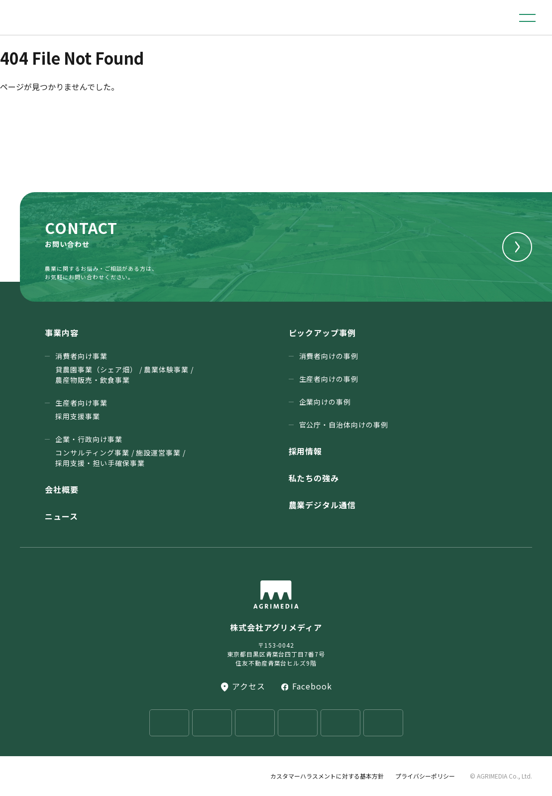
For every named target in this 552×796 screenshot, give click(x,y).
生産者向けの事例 (329, 379)
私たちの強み (314, 478)
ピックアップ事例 (322, 333)
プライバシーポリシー (425, 776)
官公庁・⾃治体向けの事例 (344, 425)
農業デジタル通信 (322, 505)
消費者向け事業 (124, 368)
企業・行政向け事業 (120, 451)
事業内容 (62, 333)
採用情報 (306, 451)
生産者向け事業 (81, 410)
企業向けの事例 (325, 402)
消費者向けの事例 (329, 356)
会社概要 (62, 489)
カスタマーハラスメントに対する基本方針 (327, 776)
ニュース (61, 516)
